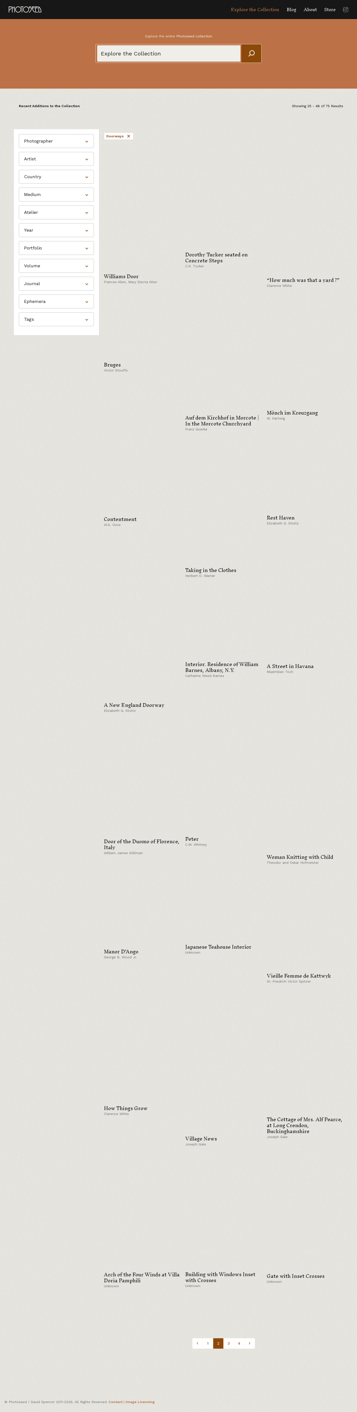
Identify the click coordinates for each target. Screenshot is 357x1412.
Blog (291, 9)
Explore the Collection (255, 9)
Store (330, 9)
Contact (115, 1402)
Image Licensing (140, 1402)
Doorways (118, 136)
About (310, 9)
